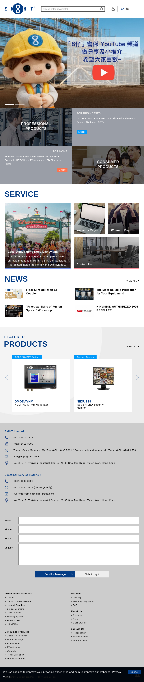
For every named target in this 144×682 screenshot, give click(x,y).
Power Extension (15, 655)
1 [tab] (9, 104)
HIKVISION (12, 624)
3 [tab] (20, 244)
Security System (15, 616)
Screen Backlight (15, 639)
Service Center (80, 637)
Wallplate (11, 651)
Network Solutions (16, 605)
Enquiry (9, 547)
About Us (76, 611)
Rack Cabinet (14, 613)
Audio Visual (13, 620)
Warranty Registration (84, 601)
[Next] (137, 377)
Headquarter (79, 633)
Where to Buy (80, 640)
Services (76, 593)
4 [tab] (26, 244)
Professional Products (18, 593)
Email (8, 538)
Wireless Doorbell (16, 658)
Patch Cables (14, 643)
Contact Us (77, 629)
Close (134, 672)
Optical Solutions (15, 609)
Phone (8, 529)
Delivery (77, 597)
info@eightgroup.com (26, 456)
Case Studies (80, 623)
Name (8, 520)
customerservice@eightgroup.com (33, 493)
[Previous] (6, 377)
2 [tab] (20, 104)
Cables (10, 597)
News (76, 619)
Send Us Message (59, 574)
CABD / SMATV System (19, 601)
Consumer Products (17, 631)
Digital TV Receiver (17, 636)
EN (123, 8)
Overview (77, 615)
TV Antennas (13, 647)
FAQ (75, 605)
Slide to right (92, 574)
